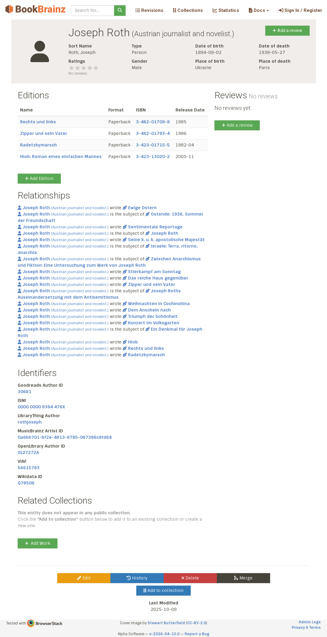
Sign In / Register (300, 10)
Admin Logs (310, 622)
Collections (188, 10)
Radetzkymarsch (38, 145)
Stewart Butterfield (166, 623)
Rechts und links (38, 122)
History (137, 578)
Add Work (37, 543)
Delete (190, 578)
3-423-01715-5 (153, 145)
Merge (243, 578)
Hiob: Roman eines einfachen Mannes (61, 156)
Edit (83, 578)
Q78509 (26, 483)
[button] (258, 10)
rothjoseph (30, 422)
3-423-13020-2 (153, 156)
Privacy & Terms (306, 627)
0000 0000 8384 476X (41, 407)
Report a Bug (197, 634)
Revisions (149, 10)
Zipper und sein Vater (43, 133)
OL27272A (28, 452)
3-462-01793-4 (153, 133)
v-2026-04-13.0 (164, 634)
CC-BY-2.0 (196, 623)
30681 (24, 391)
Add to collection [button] (163, 590)
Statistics (226, 10)
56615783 (29, 467)
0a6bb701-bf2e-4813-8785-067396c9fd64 (65, 437)
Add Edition (39, 178)
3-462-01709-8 (153, 122)
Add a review (287, 30)
